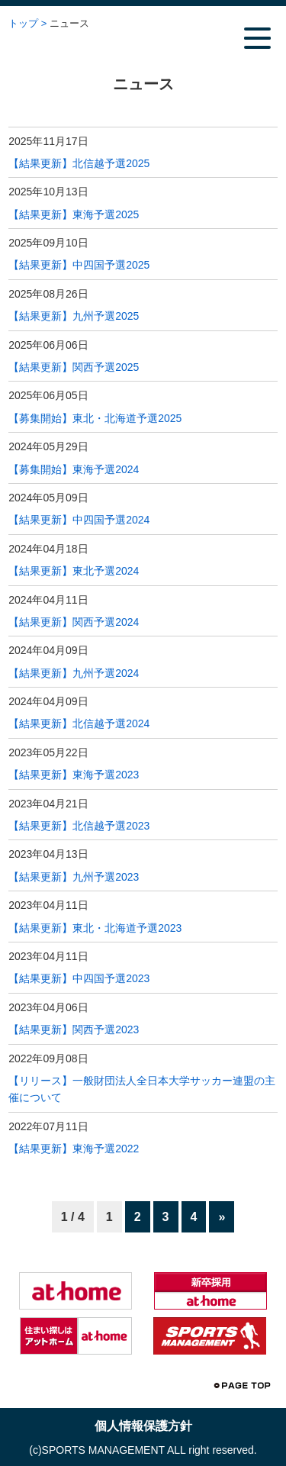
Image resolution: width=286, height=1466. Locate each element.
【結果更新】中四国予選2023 (78, 978)
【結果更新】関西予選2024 (73, 622)
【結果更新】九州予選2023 (73, 877)
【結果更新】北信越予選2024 (78, 723)
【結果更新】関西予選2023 (73, 1029)
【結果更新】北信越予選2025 (78, 163)
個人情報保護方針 (143, 1425)
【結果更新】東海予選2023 (73, 774)
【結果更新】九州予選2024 (73, 673)
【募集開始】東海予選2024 (73, 469)
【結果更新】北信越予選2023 (78, 826)
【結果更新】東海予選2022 (73, 1148)
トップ (23, 23)
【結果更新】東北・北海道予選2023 (95, 928)
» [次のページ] (221, 1216)
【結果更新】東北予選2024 (73, 571)
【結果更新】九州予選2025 (73, 316)
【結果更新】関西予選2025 (73, 367)
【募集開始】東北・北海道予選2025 (95, 418)
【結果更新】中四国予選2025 (78, 265)
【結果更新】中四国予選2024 (78, 520)
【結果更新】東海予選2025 (73, 214)
